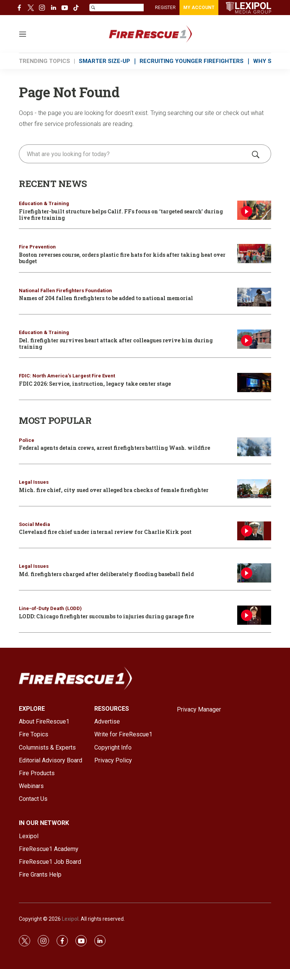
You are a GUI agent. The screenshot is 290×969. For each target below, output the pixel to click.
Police (26, 440)
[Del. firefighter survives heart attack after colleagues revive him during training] (254, 339)
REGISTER (165, 7)
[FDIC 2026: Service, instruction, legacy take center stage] (254, 382)
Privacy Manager (199, 709)
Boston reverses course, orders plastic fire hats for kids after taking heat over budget (122, 258)
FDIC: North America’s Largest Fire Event (67, 376)
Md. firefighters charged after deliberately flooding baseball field (106, 574)
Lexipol (70, 919)
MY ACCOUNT (199, 7)
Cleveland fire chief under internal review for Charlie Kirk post (105, 531)
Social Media (34, 524)
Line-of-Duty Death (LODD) (50, 608)
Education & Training (44, 203)
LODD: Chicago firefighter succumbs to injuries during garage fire (106, 616)
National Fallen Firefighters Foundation (65, 290)
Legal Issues (34, 482)
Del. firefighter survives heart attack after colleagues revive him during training (116, 343)
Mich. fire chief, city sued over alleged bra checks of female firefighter (114, 490)
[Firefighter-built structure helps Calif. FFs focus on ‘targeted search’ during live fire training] (254, 210)
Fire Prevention (37, 247)
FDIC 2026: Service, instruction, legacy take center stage (95, 383)
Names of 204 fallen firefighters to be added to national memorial (106, 298)
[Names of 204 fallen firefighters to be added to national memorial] (254, 297)
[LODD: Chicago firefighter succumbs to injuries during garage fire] (254, 615)
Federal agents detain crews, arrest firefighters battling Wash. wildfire (114, 447)
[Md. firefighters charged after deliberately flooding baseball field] (254, 573)
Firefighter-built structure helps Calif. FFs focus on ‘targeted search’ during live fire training (121, 214)
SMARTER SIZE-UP (104, 61)
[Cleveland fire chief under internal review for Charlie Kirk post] (254, 531)
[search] (134, 153)
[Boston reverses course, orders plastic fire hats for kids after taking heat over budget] (254, 253)
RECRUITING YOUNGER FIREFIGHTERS (192, 61)
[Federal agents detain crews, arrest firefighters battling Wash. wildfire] (254, 447)
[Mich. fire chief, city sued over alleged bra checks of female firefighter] (254, 488)
